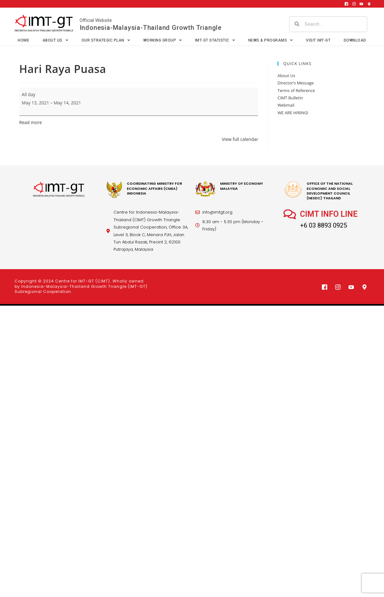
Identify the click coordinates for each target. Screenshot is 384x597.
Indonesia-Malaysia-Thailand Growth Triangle (151, 27)
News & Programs (270, 40)
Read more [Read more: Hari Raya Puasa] (30, 122)
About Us (55, 40)
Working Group (162, 40)
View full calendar (240, 139)
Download (355, 40)
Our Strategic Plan (105, 40)
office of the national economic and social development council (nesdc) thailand (330, 191)
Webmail (285, 105)
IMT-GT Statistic (215, 40)
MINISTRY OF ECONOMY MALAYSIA (241, 186)
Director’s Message (295, 83)
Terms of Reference (296, 90)
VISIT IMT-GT (318, 40)
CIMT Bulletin (290, 98)
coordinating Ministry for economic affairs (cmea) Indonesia (154, 188)
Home (23, 40)
